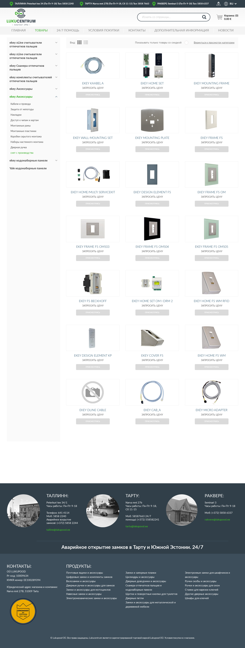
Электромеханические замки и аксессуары (91, 598)
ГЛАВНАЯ (18, 30)
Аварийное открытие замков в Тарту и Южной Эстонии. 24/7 (132, 547)
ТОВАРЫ (41, 30)
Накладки (16, 115)
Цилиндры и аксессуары (140, 577)
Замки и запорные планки (141, 573)
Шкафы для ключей (197, 598)
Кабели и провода (21, 104)
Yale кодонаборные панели (28, 168)
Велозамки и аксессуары (81, 581)
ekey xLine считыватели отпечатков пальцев (26, 44)
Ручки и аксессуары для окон (202, 585)
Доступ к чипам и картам (25, 120)
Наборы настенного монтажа (27, 142)
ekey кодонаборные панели (28, 160)
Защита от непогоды (22, 109)
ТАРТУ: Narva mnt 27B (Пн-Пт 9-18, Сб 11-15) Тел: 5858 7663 (117, 4)
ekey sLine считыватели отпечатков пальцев (26, 56)
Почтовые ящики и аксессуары (84, 573)
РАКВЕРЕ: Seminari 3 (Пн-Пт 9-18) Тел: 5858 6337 (183, 4)
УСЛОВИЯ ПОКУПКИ (103, 30)
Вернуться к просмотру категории (214, 42)
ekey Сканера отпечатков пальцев (27, 67)
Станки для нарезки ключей (201, 590)
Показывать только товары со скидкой (158, 42)
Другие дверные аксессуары (201, 594)
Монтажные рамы (21, 126)
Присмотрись (93, 100)
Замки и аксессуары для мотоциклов (88, 590)
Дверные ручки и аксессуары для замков (90, 585)
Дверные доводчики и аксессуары (146, 581)
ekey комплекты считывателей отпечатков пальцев (31, 79)
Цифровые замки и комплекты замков (89, 577)
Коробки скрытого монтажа (26, 137)
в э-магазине (188, 638)
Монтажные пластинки (23, 131)
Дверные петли (135, 598)
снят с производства (22, 153)
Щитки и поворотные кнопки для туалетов (151, 594)
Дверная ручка (19, 147)
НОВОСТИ (226, 30)
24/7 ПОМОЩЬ (68, 30)
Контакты (136, 30)
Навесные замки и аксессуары (84, 594)
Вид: (72, 42)
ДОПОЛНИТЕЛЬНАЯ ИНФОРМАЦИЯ (181, 30)
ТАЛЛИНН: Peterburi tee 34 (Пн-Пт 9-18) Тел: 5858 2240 (44, 4)
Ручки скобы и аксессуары (200, 581)
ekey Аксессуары (21, 88)
